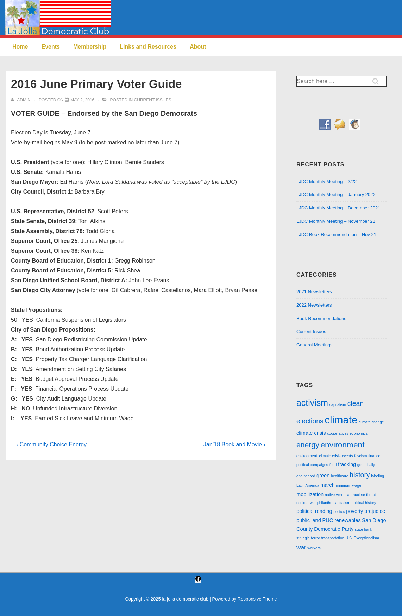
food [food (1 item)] (333, 465)
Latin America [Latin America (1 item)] (307, 485)
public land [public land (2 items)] (308, 520)
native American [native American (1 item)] (338, 494)
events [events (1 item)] (347, 456)
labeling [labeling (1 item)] (377, 476)
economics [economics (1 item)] (359, 433)
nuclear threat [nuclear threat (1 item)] (364, 494)
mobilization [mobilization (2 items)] (310, 494)
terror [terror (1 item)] (315, 538)
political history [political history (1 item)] (364, 503)
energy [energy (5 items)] (307, 445)
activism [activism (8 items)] (312, 403)
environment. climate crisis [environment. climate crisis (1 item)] (318, 456)
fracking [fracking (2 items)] (347, 464)
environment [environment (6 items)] (342, 444)
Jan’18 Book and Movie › (234, 444)
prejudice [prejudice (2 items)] (374, 511)
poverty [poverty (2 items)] (354, 511)
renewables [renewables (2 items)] (347, 520)
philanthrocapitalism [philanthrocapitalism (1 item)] (333, 503)
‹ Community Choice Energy (51, 444)
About (198, 47)
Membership (89, 47)
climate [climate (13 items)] (341, 420)
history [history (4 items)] (360, 475)
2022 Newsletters (314, 305)
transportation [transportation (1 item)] (332, 538)
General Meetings (314, 344)
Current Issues (152, 100)
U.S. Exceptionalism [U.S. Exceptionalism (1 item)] (362, 538)
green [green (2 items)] (322, 475)
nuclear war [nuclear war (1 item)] (306, 503)
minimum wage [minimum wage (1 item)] (348, 485)
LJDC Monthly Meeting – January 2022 (336, 194)
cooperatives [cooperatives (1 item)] (337, 433)
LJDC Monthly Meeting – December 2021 (338, 207)
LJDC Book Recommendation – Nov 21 (336, 234)
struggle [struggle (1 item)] (303, 538)
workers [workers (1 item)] (313, 548)
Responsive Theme (257, 599)
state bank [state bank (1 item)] (363, 529)
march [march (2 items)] (327, 485)
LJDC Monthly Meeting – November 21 (335, 221)
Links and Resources (148, 47)
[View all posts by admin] (21, 100)
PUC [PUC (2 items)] (327, 520)
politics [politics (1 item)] (339, 511)
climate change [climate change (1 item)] (371, 422)
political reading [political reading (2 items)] (314, 511)
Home (20, 47)
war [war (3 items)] (301, 547)
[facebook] (198, 580)
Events (50, 47)
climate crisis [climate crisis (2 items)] (311, 433)
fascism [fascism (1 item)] (360, 456)
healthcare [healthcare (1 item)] (339, 476)
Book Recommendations (321, 318)
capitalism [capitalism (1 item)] (337, 404)
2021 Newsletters (314, 291)
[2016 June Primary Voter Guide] (82, 100)
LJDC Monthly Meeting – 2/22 (326, 181)
